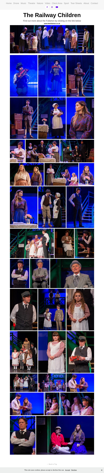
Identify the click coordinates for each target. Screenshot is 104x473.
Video (47, 3)
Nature (40, 3)
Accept (67, 470)
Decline (74, 470)
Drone (16, 3)
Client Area (57, 3)
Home (9, 3)
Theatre (31, 3)
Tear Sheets (76, 3)
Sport (66, 3)
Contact (94, 3)
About (86, 3)
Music (23, 3)
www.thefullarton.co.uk (52, 23)
